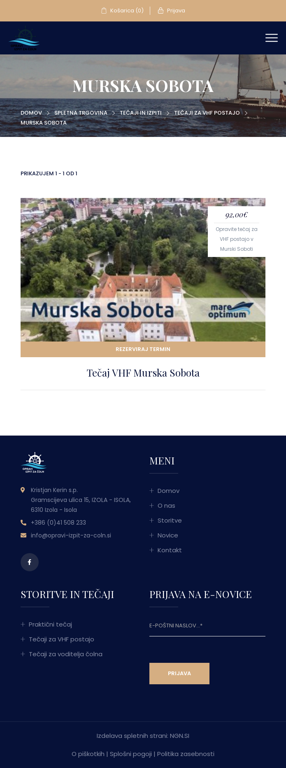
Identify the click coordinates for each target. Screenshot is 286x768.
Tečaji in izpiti (141, 113)
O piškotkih (88, 753)
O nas (166, 505)
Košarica (122, 11)
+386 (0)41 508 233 (58, 522)
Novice (168, 535)
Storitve (170, 520)
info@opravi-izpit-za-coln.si (71, 535)
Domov (31, 113)
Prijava (171, 11)
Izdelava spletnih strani (132, 735)
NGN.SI (179, 735)
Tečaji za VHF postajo (207, 113)
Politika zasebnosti (185, 753)
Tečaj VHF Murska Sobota (143, 372)
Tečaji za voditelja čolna (65, 654)
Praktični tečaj (50, 624)
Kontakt (170, 550)
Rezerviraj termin (143, 349)
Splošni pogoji (131, 753)
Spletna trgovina (80, 113)
